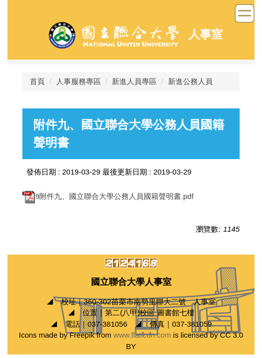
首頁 (37, 81)
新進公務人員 (190, 81)
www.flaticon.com (142, 335)
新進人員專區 (134, 81)
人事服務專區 (78, 81)
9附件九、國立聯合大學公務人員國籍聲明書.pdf (107, 196)
